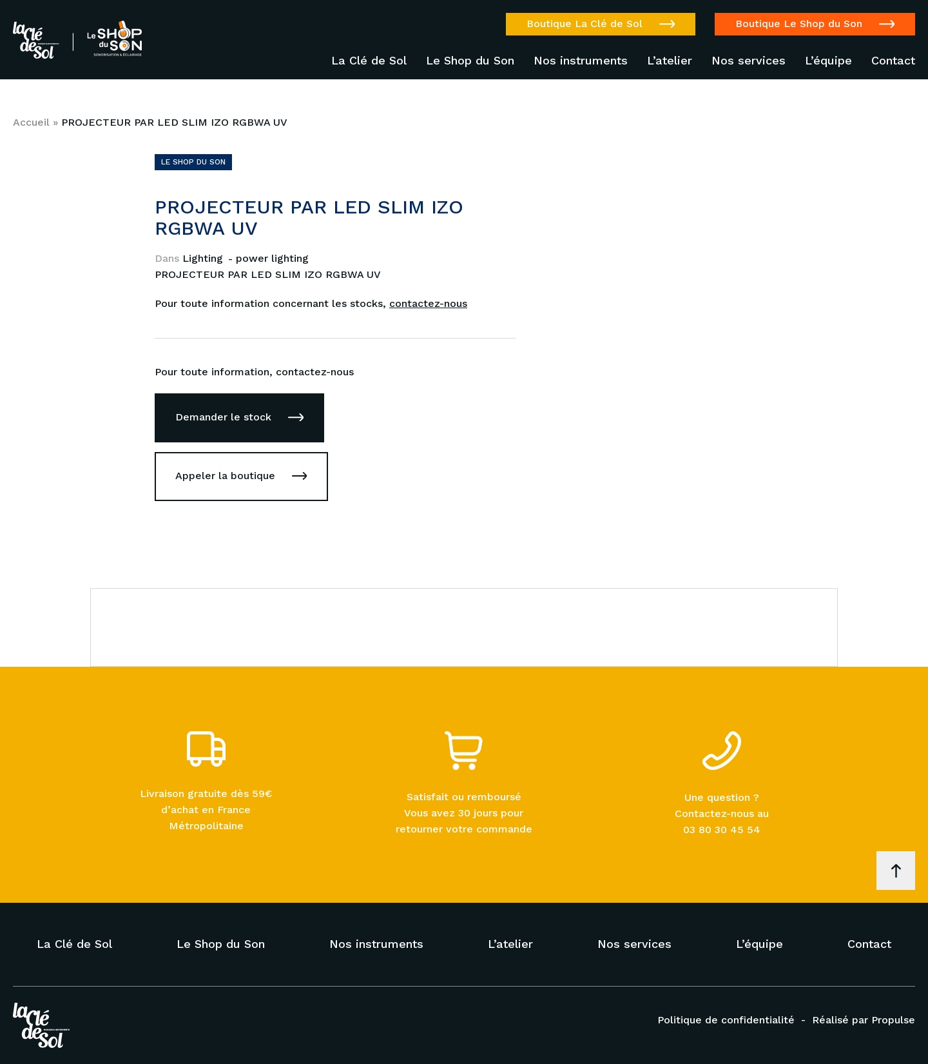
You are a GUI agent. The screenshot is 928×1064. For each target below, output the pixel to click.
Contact (893, 60)
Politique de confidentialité (726, 1020)
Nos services (748, 60)
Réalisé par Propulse (863, 1020)
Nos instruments (581, 60)
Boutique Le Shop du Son (798, 23)
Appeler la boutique (225, 475)
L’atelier (669, 60)
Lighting (204, 258)
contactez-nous (428, 303)
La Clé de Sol (369, 60)
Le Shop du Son (470, 60)
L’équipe (828, 60)
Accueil (31, 122)
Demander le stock (223, 417)
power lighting (272, 258)
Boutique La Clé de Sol (585, 23)
